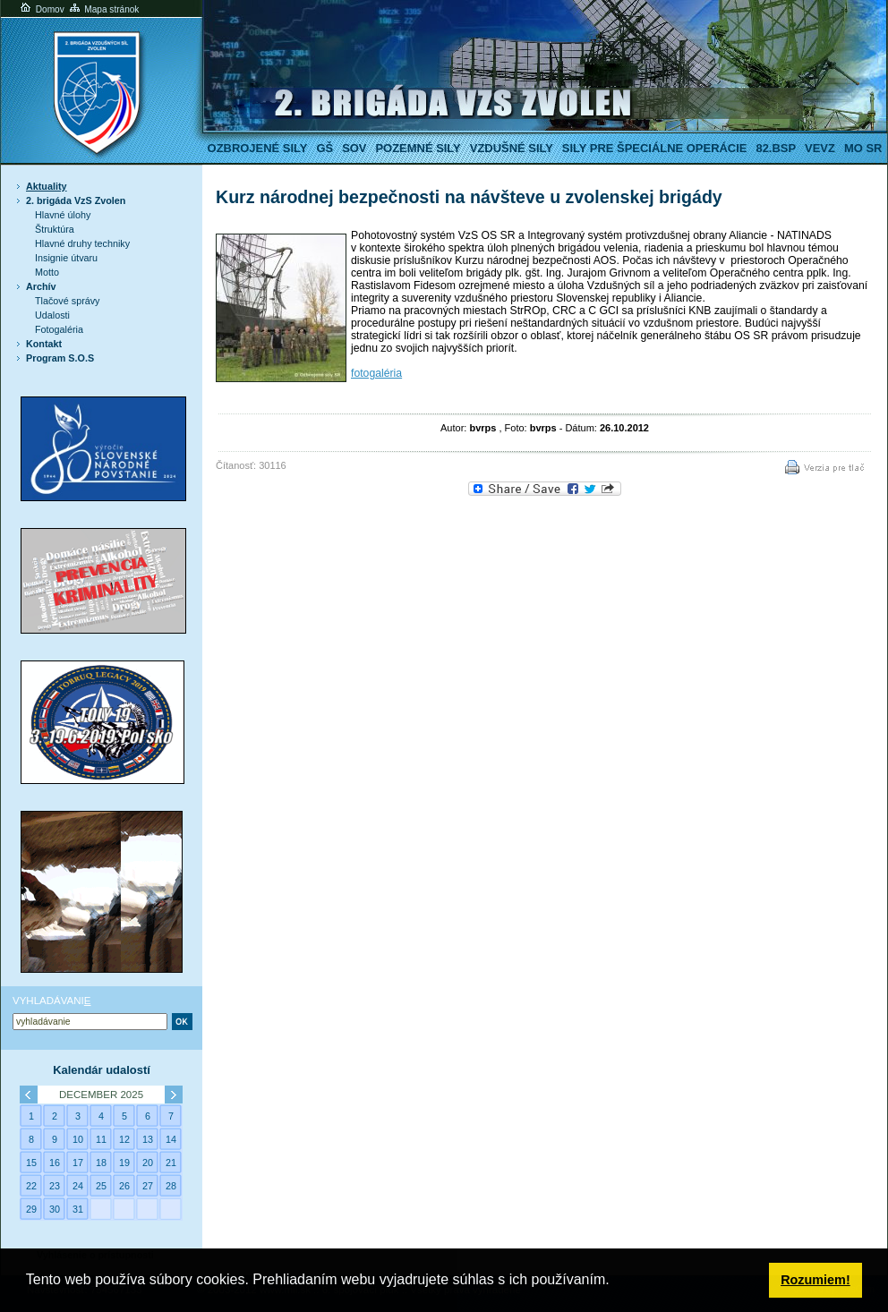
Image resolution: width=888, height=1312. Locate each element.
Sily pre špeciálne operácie (654, 148)
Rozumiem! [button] (815, 1280)
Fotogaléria (59, 329)
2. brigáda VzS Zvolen (75, 200)
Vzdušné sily (511, 148)
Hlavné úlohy (62, 214)
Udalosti (52, 315)
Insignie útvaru (66, 257)
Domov (41, 9)
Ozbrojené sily (258, 148)
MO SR (863, 148)
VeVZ (820, 148)
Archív (41, 286)
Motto (47, 272)
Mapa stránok (103, 9)
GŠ (324, 148)
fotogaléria (376, 373)
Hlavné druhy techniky (82, 243)
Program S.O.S (60, 358)
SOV (354, 148)
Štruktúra (54, 229)
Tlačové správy (67, 300)
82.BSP (776, 148)
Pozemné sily (417, 148)
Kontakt (44, 343)
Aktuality (46, 186)
